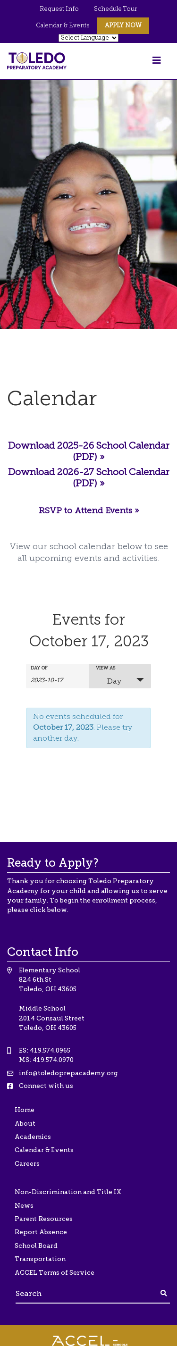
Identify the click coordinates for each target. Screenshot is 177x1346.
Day (108, 681)
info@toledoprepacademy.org (68, 1073)
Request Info (59, 9)
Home (24, 1110)
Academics (33, 1137)
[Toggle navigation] (156, 60)
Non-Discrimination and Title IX (68, 1192)
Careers (27, 1164)
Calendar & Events (63, 26)
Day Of (39, 668)
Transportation (40, 1259)
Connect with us (46, 1086)
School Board (36, 1246)
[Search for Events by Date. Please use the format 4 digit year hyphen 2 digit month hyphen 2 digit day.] (54, 680)
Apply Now (123, 26)
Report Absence (41, 1232)
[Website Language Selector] (89, 38)
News (24, 1206)
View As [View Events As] (105, 668)
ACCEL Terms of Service (54, 1273)
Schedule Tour (115, 9)
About (25, 1124)
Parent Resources (44, 1219)
